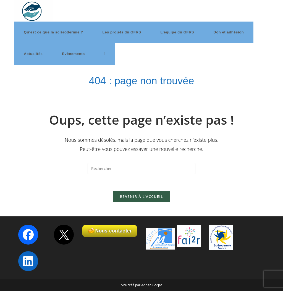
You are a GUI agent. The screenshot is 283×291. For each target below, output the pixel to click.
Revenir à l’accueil (141, 196)
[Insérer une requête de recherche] (141, 168)
